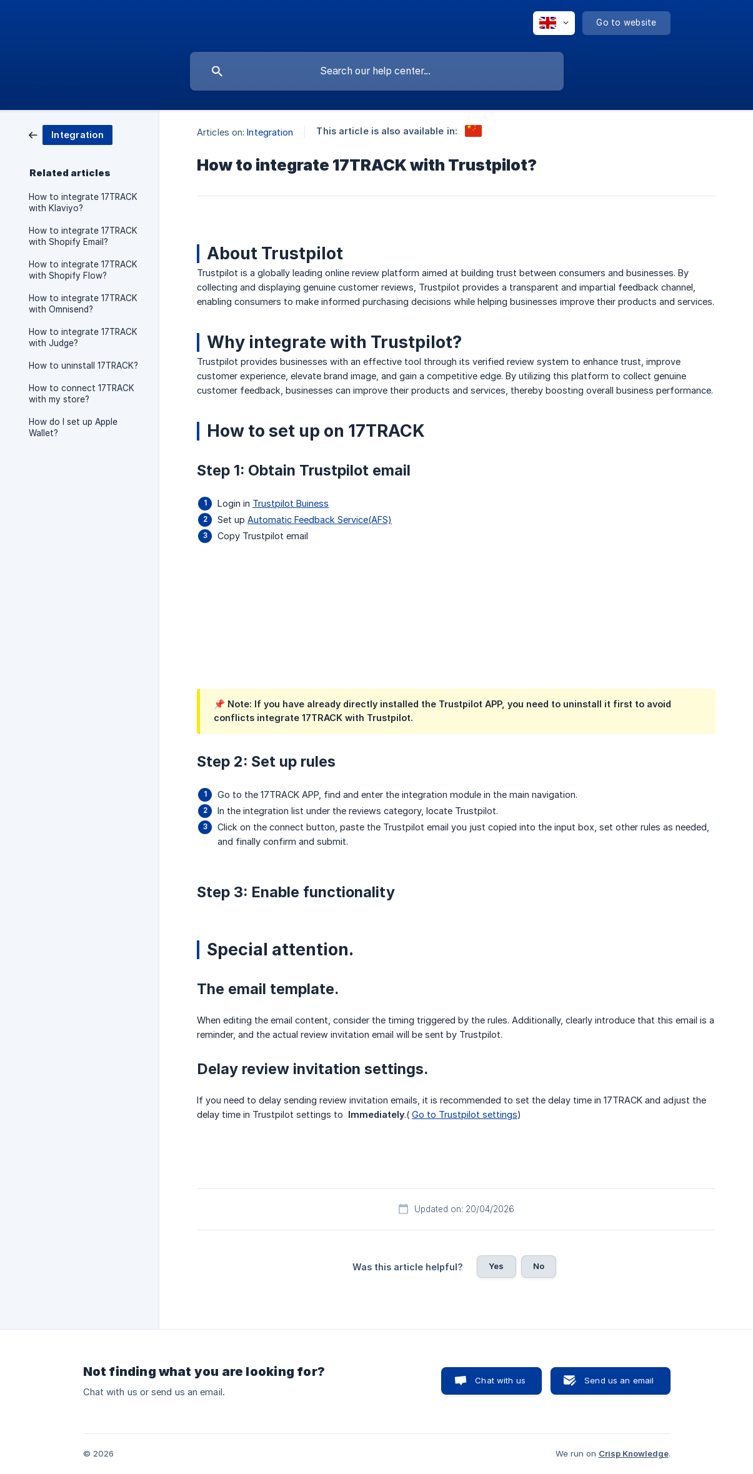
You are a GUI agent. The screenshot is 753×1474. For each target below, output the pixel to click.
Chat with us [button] (500, 1380)
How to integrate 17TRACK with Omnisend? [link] (83, 303)
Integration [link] (270, 132)
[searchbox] (377, 71)
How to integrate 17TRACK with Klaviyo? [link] (83, 202)
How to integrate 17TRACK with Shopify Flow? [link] (83, 270)
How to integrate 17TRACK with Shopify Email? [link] (83, 236)
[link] (70, 134)
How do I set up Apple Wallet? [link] (73, 427)
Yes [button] (496, 1266)
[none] (554, 23)
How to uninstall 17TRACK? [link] (83, 366)
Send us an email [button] (619, 1380)
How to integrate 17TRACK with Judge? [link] (83, 337)
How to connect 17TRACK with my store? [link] (81, 393)
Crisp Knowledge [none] (634, 1453)
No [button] (538, 1266)
